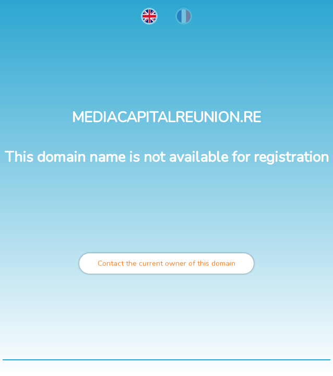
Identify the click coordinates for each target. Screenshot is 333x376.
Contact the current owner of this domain (166, 263)
